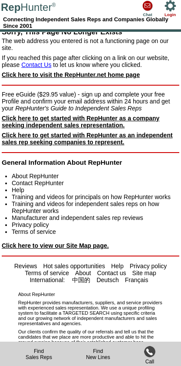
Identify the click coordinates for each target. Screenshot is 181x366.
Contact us (111, 273)
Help (18, 189)
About (83, 273)
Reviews (25, 266)
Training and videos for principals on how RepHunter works (91, 196)
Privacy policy (30, 224)
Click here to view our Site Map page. (55, 245)
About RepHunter (35, 176)
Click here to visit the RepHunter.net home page (71, 74)
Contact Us (36, 64)
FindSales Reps (39, 354)
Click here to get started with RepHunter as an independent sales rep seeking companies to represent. (87, 139)
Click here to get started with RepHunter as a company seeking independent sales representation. (80, 122)
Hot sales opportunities (74, 266)
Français (136, 279)
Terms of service (34, 231)
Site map (144, 273)
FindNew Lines (98, 354)
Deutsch (107, 279)
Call (149, 359)
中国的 (81, 279)
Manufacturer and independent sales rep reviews (77, 217)
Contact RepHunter (38, 183)
